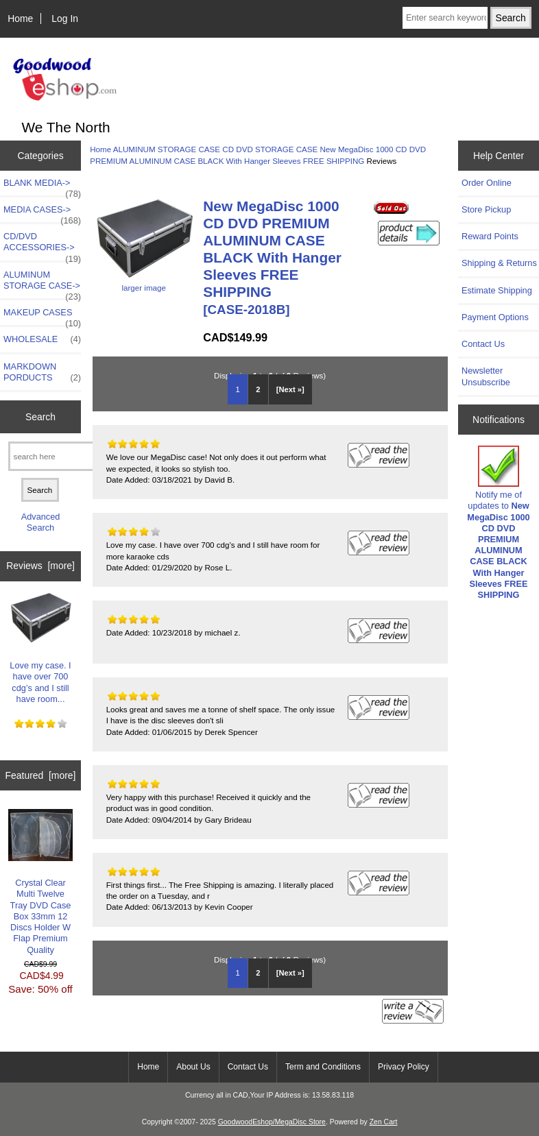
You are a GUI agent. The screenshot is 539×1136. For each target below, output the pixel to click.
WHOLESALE (42, 339)
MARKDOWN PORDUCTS (42, 372)
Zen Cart (384, 1122)
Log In (64, 18)
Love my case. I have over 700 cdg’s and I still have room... (40, 648)
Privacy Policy (403, 1067)
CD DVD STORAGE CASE (270, 149)
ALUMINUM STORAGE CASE (166, 149)
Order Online (487, 183)
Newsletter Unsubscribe (486, 376)
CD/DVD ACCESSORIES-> (42, 245)
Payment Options (495, 317)
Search (40, 416)
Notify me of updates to (498, 523)
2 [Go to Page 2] (258, 389)
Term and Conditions (323, 1067)
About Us (193, 1067)
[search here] (57, 456)
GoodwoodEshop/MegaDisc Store (272, 1122)
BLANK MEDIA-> (42, 186)
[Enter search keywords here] (445, 18)
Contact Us (483, 344)
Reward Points (490, 236)
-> (42, 283)
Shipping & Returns (499, 263)
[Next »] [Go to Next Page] (290, 389)
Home (20, 18)
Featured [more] (40, 775)
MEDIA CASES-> (42, 213)
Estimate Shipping (497, 290)
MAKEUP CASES (42, 316)
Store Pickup (486, 209)
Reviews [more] (40, 565)
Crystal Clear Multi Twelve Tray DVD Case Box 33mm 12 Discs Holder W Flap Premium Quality (40, 882)
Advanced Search (40, 522)
